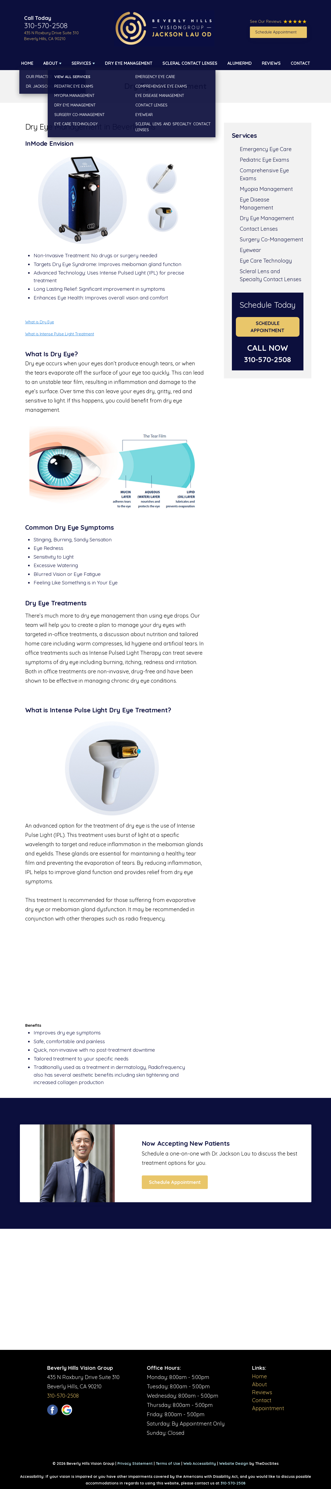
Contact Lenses (259, 228)
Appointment (268, 1408)
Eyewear (250, 250)
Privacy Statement (135, 1463)
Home (27, 63)
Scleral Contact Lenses (189, 63)
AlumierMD (239, 63)
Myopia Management (266, 189)
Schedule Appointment (276, 32)
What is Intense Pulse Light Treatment (59, 333)
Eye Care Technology (266, 260)
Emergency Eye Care (266, 149)
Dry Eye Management (128, 63)
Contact (300, 63)
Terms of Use (168, 1463)
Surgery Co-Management (271, 239)
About (50, 63)
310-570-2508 (46, 25)
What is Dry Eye (39, 321)
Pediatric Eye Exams (264, 159)
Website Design (233, 1463)
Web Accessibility (199, 1463)
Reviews (271, 63)
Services (81, 63)
